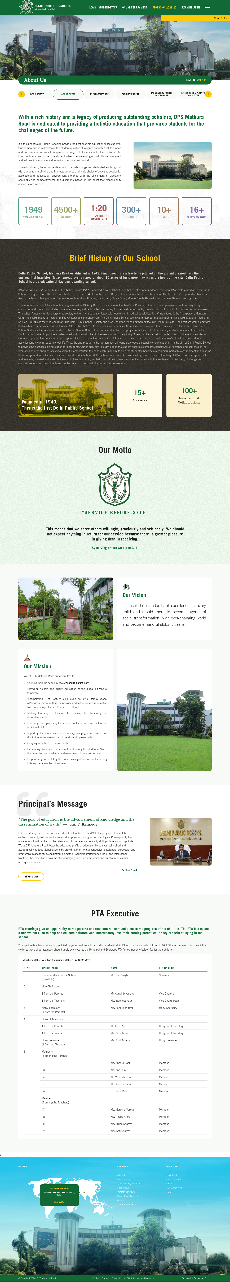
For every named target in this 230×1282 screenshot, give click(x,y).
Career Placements (126, 1204)
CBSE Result (123, 1188)
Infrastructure (99, 94)
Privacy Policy (118, 1278)
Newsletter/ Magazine (127, 1196)
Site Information (135, 1278)
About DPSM (68, 94)
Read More (31, 876)
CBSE (169, 1183)
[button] (21, 94)
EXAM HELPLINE (191, 7)
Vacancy (121, 1200)
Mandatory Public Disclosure (161, 94)
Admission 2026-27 (164, 7)
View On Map (59, 1202)
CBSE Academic (174, 1188)
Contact (96, 1278)
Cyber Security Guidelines (129, 1183)
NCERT (169, 1192)
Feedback (149, 1278)
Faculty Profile (130, 94)
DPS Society (37, 94)
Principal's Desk (125, 1179)
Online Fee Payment (134, 7)
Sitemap (106, 1278)
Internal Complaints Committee (193, 94)
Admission (122, 1175)
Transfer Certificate (126, 1192)
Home (189, 80)
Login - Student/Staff (103, 7)
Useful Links (172, 1175)
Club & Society (173, 1179)
